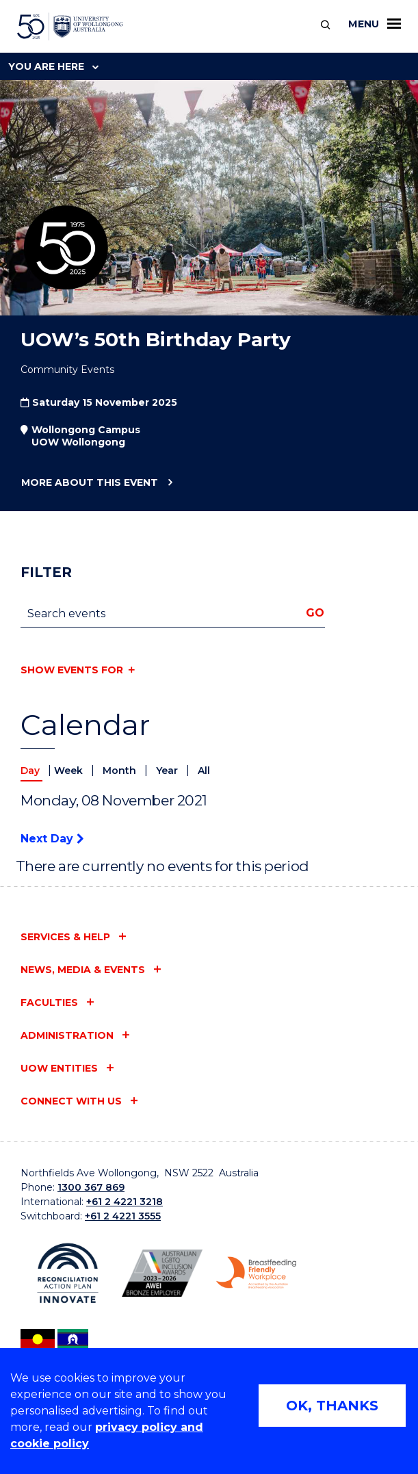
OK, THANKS (332, 1405)
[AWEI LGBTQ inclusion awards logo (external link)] (162, 1273)
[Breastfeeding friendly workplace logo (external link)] (256, 1273)
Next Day (52, 838)
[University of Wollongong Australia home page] (70, 27)
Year (168, 770)
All (204, 770)
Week (70, 770)
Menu (374, 24)
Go (315, 612)
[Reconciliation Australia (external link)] (67, 1273)
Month (121, 770)
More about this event (89, 483)
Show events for (72, 670)
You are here (53, 66)
